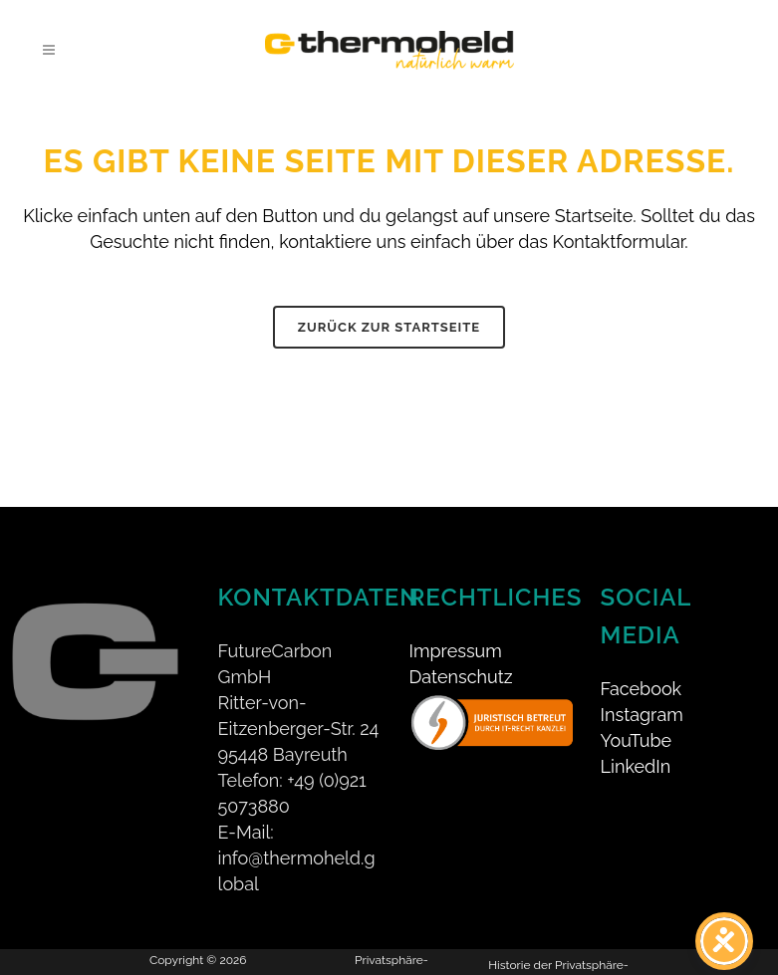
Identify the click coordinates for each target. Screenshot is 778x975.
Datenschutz (461, 676)
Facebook (641, 688)
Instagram (642, 714)
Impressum (455, 650)
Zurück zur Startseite (389, 327)
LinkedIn (636, 766)
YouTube (636, 740)
